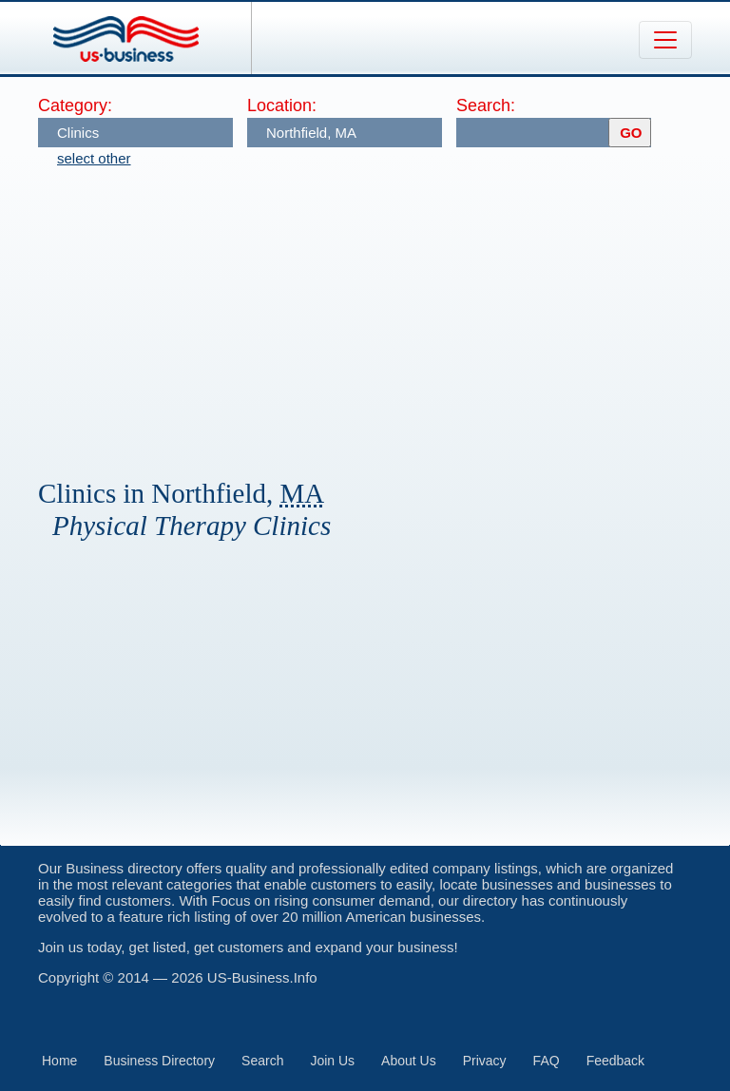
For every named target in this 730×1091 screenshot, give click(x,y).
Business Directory (159, 1060)
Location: (282, 105)
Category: (75, 105)
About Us (408, 1060)
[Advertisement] (384, 314)
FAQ (546, 1060)
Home (59, 1060)
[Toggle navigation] (665, 40)
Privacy (485, 1060)
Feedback (615, 1060)
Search (262, 1060)
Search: (485, 105)
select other (94, 158)
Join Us (332, 1060)
